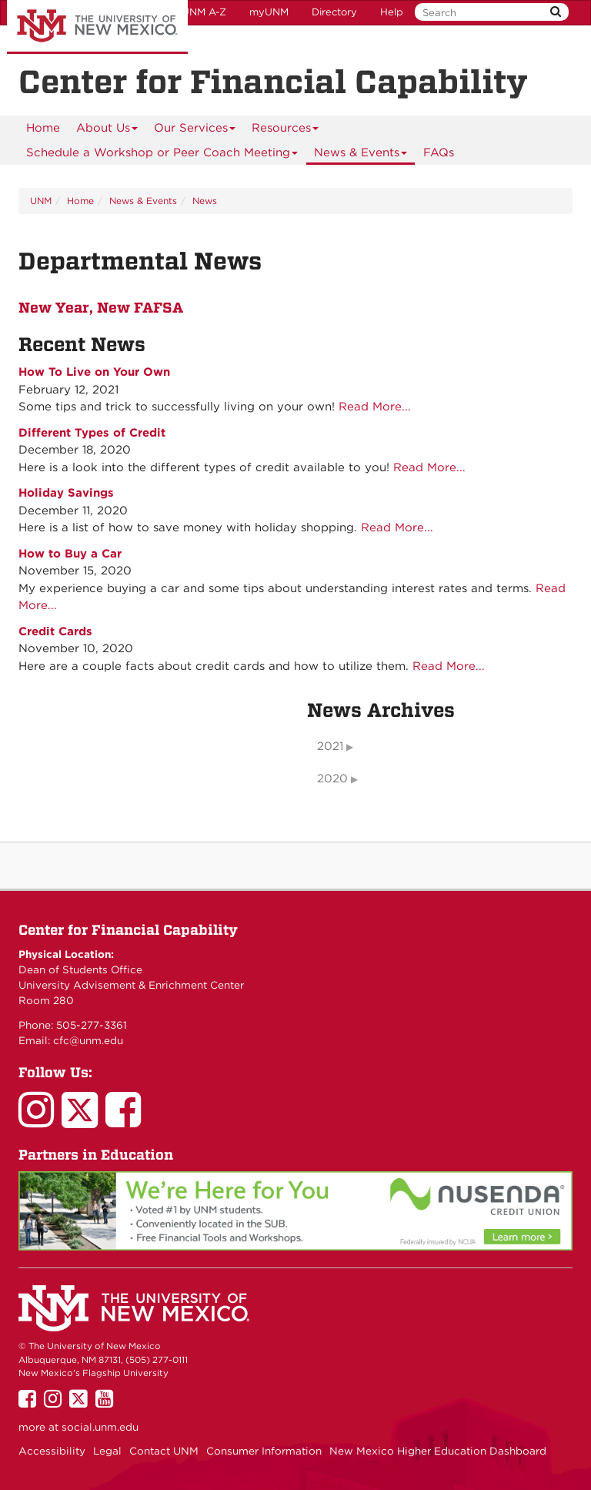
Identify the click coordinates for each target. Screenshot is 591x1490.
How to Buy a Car (70, 554)
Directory (334, 12)
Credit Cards (55, 631)
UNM (41, 200)
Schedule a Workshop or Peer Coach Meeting (162, 155)
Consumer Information (264, 1451)
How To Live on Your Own (94, 372)
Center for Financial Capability (128, 930)
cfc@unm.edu (88, 1040)
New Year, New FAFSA (100, 307)
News (204, 200)
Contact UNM (164, 1451)
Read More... (375, 407)
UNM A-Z (204, 12)
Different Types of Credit (91, 433)
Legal (107, 1451)
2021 (330, 746)
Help (391, 12)
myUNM (269, 12)
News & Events (361, 155)
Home (43, 128)
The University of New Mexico (97, 27)
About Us (107, 130)
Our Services (195, 130)
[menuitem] (43, 128)
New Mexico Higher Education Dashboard (437, 1451)
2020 (332, 778)
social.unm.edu (100, 1427)
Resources (285, 130)
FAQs (438, 152)
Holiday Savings (66, 493)
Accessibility (51, 1451)
